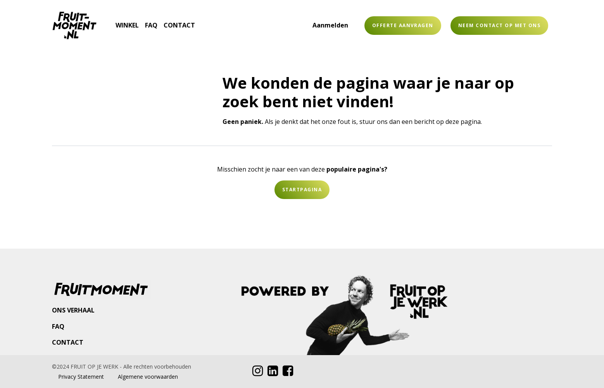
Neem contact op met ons (499, 25)
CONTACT (67, 342)
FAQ (58, 326)
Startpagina (302, 189)
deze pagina (463, 121)
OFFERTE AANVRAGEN (402, 25)
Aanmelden (330, 25)
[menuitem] (109, 20)
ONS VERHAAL (73, 310)
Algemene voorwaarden (148, 376)
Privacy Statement (81, 376)
